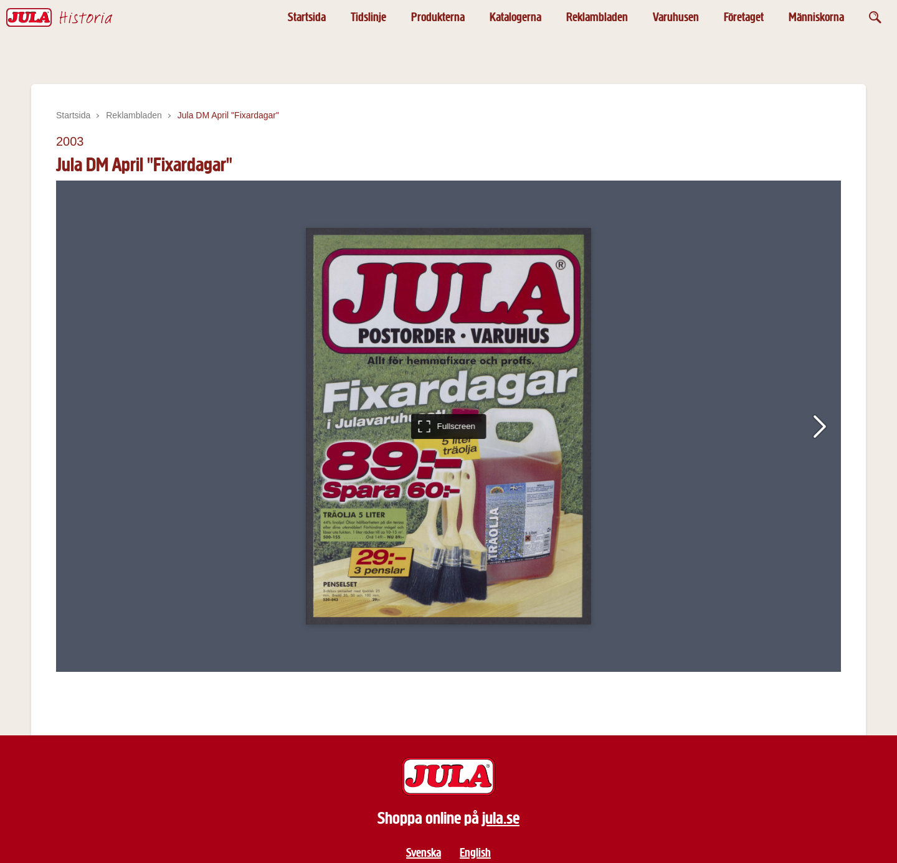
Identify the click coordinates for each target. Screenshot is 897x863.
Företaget (744, 17)
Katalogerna (515, 17)
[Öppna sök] (875, 17)
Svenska (423, 853)
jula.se (501, 818)
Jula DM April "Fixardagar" (228, 115)
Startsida (307, 17)
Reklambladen (597, 17)
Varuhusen (676, 17)
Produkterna (438, 17)
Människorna (816, 17)
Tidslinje (368, 17)
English (475, 853)
